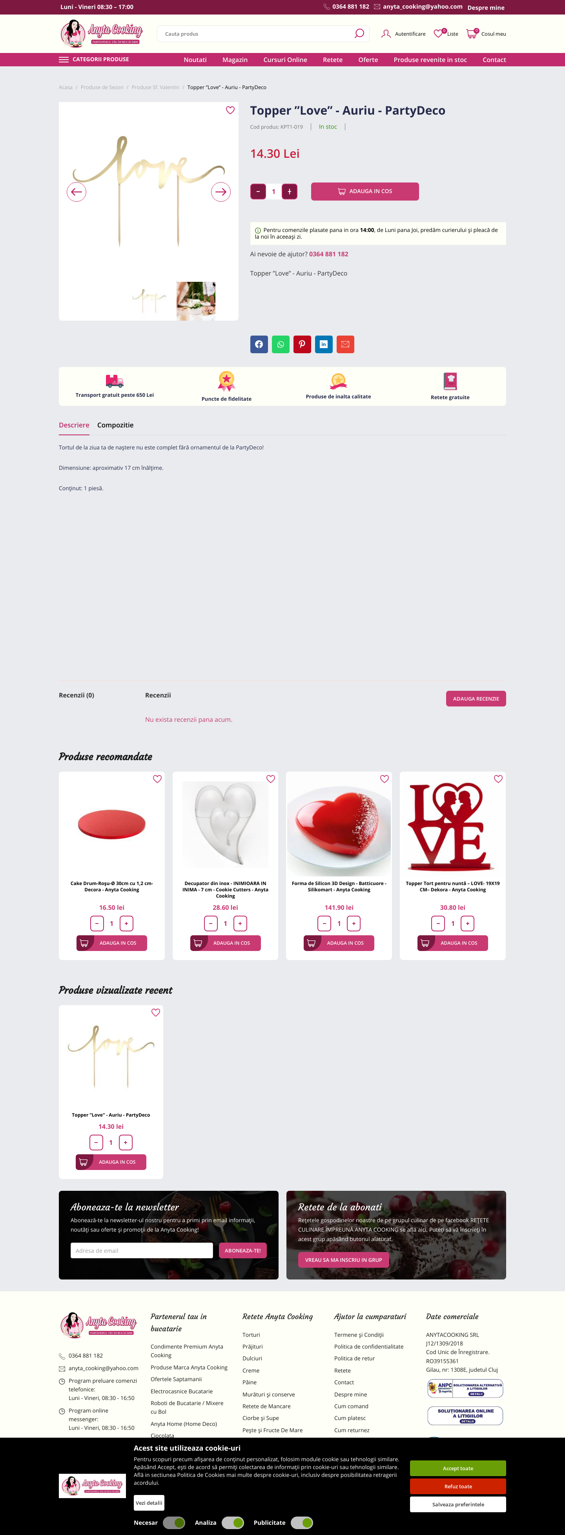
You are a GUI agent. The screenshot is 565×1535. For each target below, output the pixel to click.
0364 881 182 (328, 254)
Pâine (249, 1382)
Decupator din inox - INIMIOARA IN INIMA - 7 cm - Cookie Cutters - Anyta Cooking (225, 889)
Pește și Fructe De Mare (272, 1430)
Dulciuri (252, 1358)
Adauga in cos (365, 191)
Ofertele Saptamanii (176, 1379)
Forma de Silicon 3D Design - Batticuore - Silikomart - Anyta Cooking (339, 886)
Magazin (235, 60)
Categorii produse (101, 59)
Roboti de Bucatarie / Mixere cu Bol (187, 1408)
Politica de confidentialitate (369, 1347)
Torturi (251, 1335)
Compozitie (115, 424)
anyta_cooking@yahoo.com (99, 1368)
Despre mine (350, 1394)
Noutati (195, 60)
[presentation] (76, 192)
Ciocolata (162, 1436)
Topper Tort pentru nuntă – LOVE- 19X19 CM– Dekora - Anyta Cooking (452, 886)
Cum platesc (350, 1418)
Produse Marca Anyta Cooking (189, 1367)
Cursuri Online (285, 60)
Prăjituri (252, 1347)
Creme (250, 1370)
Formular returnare (359, 1442)
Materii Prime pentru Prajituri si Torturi (188, 1452)
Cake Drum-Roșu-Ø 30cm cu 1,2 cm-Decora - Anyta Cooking (112, 886)
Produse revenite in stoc (430, 60)
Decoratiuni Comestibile (181, 1489)
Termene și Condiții (359, 1335)
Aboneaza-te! (243, 1250)
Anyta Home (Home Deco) (184, 1424)
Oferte (368, 60)
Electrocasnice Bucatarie (182, 1391)
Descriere (74, 424)
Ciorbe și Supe (260, 1418)
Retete (333, 60)
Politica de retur (354, 1358)
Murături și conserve (268, 1394)
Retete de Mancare (266, 1406)
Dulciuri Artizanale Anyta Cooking (182, 1473)
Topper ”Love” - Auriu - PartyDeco (111, 1115)
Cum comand (351, 1406)
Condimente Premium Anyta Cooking (187, 1351)
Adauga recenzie (476, 698)
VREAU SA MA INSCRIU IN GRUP (343, 1259)
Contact (494, 60)
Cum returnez (352, 1430)
